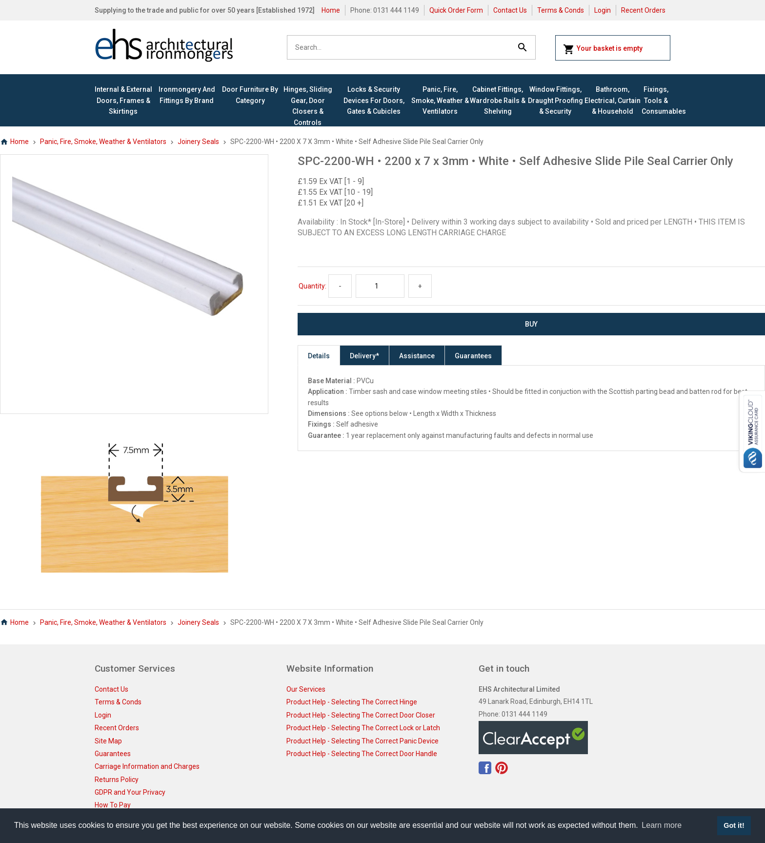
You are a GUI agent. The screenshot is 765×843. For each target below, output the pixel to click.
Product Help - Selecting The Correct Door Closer (360, 715)
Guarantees (473, 356)
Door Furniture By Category (250, 94)
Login (602, 10)
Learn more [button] (662, 825)
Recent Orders (643, 10)
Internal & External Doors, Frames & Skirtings (123, 100)
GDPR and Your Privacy (130, 792)
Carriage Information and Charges (147, 766)
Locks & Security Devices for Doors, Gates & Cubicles (373, 100)
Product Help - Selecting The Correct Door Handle (361, 754)
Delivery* (364, 356)
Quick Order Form (456, 10)
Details (319, 356)
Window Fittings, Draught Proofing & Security (555, 100)
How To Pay (113, 805)
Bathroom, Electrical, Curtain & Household (612, 100)
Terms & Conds (560, 10)
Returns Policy (117, 779)
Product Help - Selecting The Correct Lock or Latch (363, 728)
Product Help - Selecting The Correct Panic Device (362, 741)
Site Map (108, 741)
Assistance (417, 356)
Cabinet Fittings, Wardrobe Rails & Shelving (497, 100)
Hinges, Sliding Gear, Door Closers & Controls (307, 105)
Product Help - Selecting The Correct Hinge (351, 702)
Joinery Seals (198, 141)
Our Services (305, 689)
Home (331, 10)
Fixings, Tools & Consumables (656, 100)
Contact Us (510, 10)
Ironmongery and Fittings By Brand (187, 94)
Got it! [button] (734, 825)
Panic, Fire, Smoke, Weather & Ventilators (440, 100)
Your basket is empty (603, 49)
